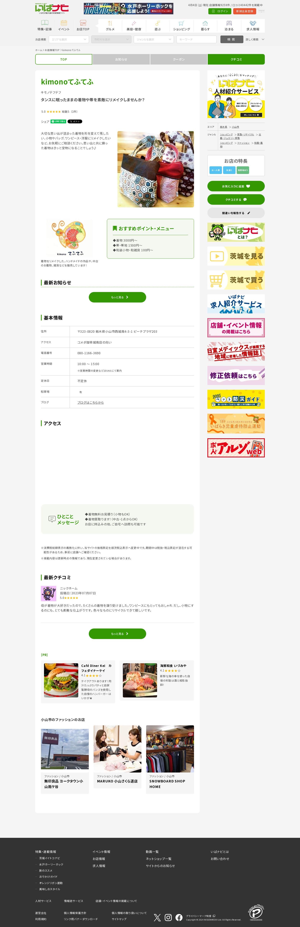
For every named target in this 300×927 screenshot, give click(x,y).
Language (255, 11)
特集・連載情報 (45, 851)
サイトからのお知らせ (160, 865)
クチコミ (236, 59)
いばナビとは (220, 851)
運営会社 (40, 913)
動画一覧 (152, 851)
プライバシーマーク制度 (198, 915)
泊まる (229, 29)
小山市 (235, 126)
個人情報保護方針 (75, 913)
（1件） (74, 111)
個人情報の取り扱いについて (129, 913)
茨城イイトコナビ (49, 858)
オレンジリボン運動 (51, 883)
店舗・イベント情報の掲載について (116, 901)
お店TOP (83, 29)
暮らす (205, 29)
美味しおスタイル (49, 889)
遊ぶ (158, 29)
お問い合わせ (220, 858)
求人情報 (252, 29)
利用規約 (40, 919)
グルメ (110, 29)
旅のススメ (45, 870)
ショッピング (181, 29)
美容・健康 (134, 29)
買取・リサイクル (245, 134)
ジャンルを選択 (145, 39)
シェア (45, 121)
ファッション (243, 142)
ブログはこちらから (90, 402)
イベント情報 (101, 851)
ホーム (38, 50)
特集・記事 (45, 29)
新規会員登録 (232, 11)
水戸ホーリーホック (51, 864)
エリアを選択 (59, 39)
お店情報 (99, 858)
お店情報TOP (52, 50)
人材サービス (43, 901)
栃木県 (223, 126)
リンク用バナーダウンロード (81, 919)
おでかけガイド (48, 876)
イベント (63, 29)
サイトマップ (119, 919)
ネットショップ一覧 (158, 858)
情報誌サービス (73, 901)
